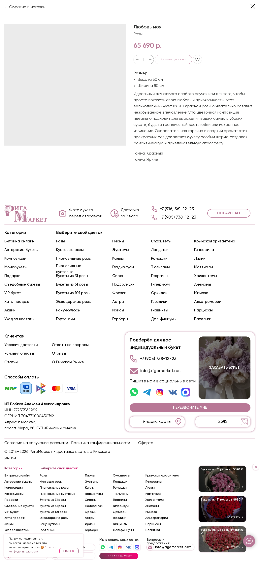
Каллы (118, 259)
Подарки (12, 276)
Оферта (145, 443)
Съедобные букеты (22, 284)
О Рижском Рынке (68, 362)
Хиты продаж (16, 302)
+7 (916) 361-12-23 (177, 209)
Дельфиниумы (163, 319)
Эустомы (120, 250)
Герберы (120, 319)
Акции (10, 310)
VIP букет (12, 293)
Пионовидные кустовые (58, 494)
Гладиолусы (123, 267)
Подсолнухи (123, 284)
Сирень (119, 276)
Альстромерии (207, 302)
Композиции (15, 259)
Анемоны (202, 284)
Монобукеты (15, 267)
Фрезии (119, 293)
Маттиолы (203, 267)
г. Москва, (27, 422)
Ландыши (160, 250)
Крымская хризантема (214, 241)
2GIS (223, 421)
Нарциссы (203, 310)
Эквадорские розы (73, 302)
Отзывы (59, 353)
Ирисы (118, 310)
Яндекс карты (157, 421)
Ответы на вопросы (70, 345)
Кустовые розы (70, 250)
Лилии (200, 259)
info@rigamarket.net (160, 371)
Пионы (118, 241)
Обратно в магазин (27, 7)
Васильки (202, 319)
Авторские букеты (21, 250)
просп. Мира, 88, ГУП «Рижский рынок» (40, 428)
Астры (118, 302)
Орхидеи (159, 293)
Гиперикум (160, 284)
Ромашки (159, 259)
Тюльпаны (160, 267)
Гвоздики (159, 302)
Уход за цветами (19, 319)
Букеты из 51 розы (72, 284)
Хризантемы (205, 276)
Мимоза (201, 293)
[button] (190, 407)
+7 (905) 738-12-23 (178, 217)
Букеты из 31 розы (72, 276)
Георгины (159, 276)
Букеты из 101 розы (73, 293)
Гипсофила (204, 250)
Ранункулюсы (68, 310)
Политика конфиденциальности (100, 443)
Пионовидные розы (73, 259)
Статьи (11, 362)
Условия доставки (21, 345)
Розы (60, 241)
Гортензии (65, 319)
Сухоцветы (161, 241)
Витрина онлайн (19, 241)
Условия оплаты (19, 353)
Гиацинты (159, 310)
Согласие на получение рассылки (36, 443)
